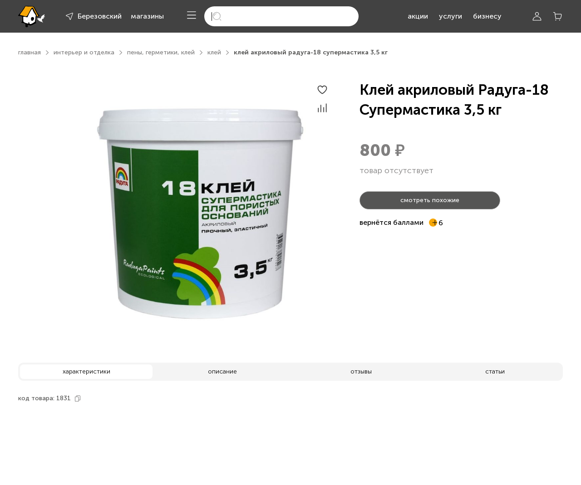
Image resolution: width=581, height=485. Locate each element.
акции (418, 16)
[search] (281, 16)
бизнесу (487, 16)
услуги (450, 16)
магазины (147, 16)
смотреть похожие (429, 200)
